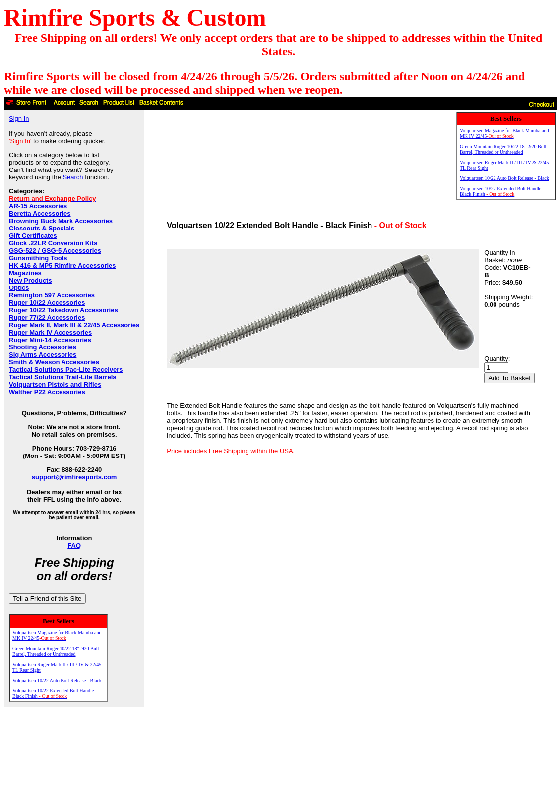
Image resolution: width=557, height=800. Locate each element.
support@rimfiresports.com (74, 477)
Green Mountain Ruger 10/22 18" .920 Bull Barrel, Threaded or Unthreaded (55, 651)
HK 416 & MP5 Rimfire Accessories (62, 265)
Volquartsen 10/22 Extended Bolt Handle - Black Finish (54, 693)
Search (72, 177)
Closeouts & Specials (41, 228)
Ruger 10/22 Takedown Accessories (63, 310)
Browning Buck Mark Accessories (61, 221)
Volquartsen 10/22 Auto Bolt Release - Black (57, 680)
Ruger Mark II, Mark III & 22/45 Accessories (74, 325)
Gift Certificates (33, 235)
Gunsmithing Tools (38, 258)
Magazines (25, 273)
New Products (30, 280)
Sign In (19, 118)
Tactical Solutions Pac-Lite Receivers (66, 369)
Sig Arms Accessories (42, 354)
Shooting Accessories (42, 347)
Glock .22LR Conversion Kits (53, 243)
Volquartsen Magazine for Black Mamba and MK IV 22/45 (56, 635)
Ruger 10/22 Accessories (47, 302)
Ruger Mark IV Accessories (50, 332)
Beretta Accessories (40, 213)
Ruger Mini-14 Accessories (50, 339)
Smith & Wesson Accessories (54, 362)
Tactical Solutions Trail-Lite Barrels (63, 377)
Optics (19, 287)
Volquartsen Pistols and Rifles (55, 384)
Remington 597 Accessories (52, 295)
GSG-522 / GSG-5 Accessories (55, 250)
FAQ (74, 545)
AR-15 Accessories (38, 206)
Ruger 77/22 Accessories (47, 317)
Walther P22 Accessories (47, 392)
